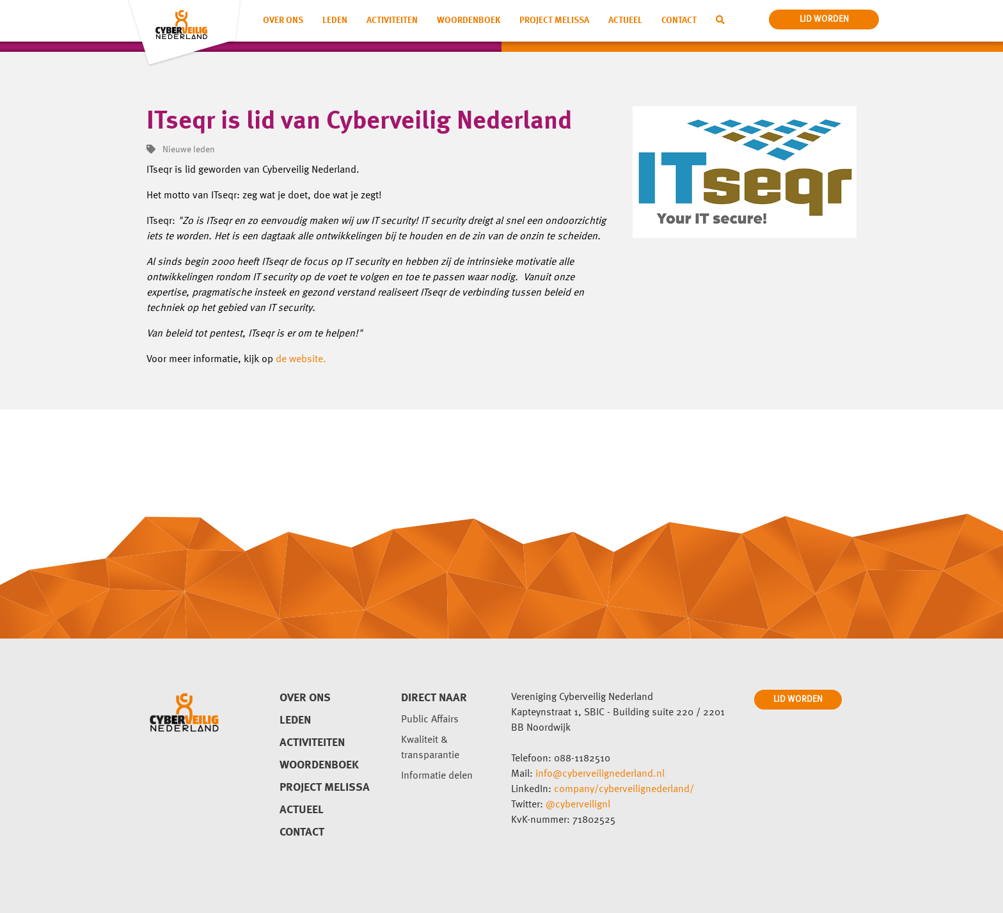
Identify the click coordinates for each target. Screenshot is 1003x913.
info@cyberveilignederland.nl (600, 774)
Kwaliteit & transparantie (430, 748)
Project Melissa (554, 20)
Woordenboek (468, 20)
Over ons (283, 20)
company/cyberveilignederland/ (624, 789)
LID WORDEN (798, 699)
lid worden (824, 19)
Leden (334, 20)
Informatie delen (437, 776)
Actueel (625, 20)
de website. (301, 359)
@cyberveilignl (578, 805)
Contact (679, 20)
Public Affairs (430, 720)
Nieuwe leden (180, 149)
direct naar (434, 698)
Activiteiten (392, 20)
